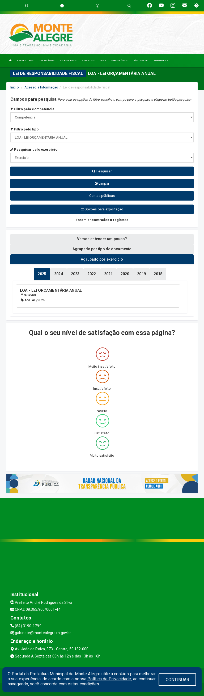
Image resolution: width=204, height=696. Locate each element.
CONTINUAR (177, 679)
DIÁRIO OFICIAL (141, 60)
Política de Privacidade (109, 678)
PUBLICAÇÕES (119, 60)
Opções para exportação (102, 209)
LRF (103, 60)
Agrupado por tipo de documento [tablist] (102, 249)
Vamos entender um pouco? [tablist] (102, 239)
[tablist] (42, 274)
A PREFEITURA (25, 60)
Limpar (102, 183)
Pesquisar (102, 171)
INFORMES (161, 60)
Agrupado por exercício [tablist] (102, 259)
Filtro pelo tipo (24, 129)
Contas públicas (102, 196)
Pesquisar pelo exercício (33, 149)
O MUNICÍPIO (46, 60)
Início (14, 87)
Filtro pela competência (32, 109)
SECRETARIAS (68, 60)
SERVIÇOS (88, 60)
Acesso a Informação (41, 87)
